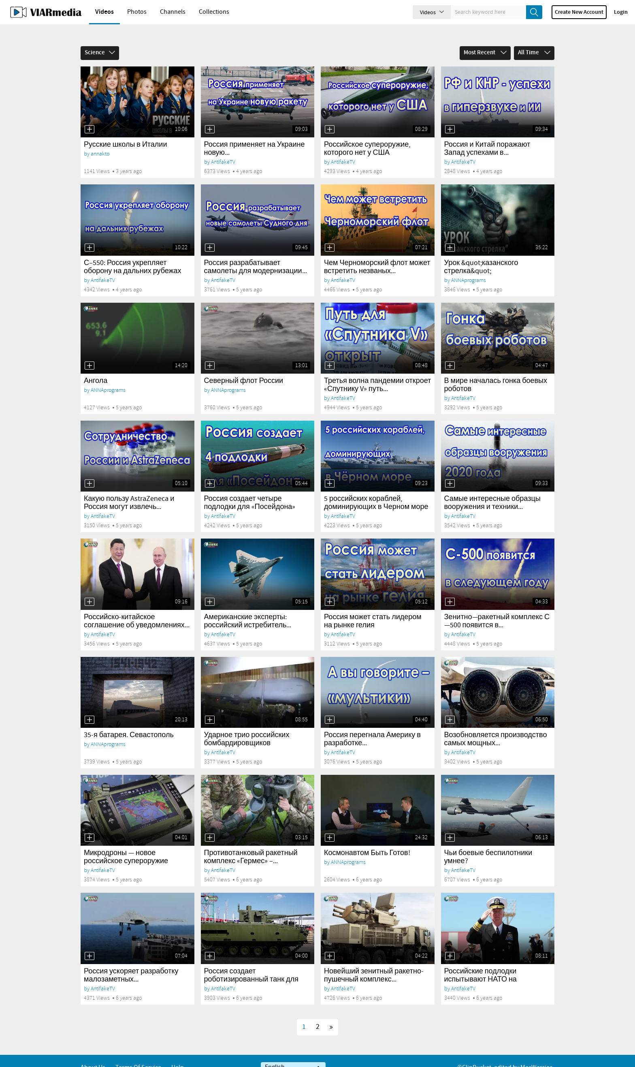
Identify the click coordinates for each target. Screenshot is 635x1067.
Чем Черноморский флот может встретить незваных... (377, 253)
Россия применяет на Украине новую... (254, 135)
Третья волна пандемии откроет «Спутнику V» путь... (377, 371)
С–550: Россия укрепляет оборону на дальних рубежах (132, 253)
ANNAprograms (468, 266)
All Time (534, 39)
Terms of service (138, 1054)
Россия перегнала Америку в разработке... (372, 725)
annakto (100, 140)
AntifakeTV (223, 148)
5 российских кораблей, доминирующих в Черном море (376, 489)
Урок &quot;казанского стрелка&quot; (481, 253)
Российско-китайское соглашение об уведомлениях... (137, 607)
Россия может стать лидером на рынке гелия (373, 607)
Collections (214, 12)
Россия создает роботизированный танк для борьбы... (251, 966)
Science (100, 39)
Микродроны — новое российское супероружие (126, 843)
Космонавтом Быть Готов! (367, 839)
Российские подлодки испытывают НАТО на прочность (480, 966)
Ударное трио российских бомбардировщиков (247, 725)
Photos (137, 12)
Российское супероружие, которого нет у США (367, 135)
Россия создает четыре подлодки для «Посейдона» (250, 489)
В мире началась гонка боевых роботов (496, 371)
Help (177, 1054)
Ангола (95, 367)
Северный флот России (243, 367)
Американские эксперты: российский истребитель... (248, 607)
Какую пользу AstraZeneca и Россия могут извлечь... (129, 489)
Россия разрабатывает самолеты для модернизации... (255, 253)
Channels (172, 12)
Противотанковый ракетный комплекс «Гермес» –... (251, 843)
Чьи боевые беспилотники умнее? (488, 843)
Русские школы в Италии (125, 131)
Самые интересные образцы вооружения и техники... (492, 489)
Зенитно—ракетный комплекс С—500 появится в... (497, 607)
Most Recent (485, 39)
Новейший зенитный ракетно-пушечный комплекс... (374, 962)
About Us (93, 1054)
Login (621, 12)
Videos (104, 12)
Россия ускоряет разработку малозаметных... (131, 962)
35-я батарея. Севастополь (129, 721)
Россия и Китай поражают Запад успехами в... (487, 135)
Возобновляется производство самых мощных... (495, 725)
